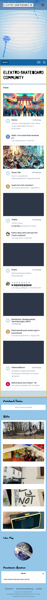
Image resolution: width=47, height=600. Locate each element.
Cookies (39, 589)
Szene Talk (16, 172)
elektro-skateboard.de (18, 4)
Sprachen (9, 589)
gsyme (23, 141)
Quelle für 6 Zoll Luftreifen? (22, 185)
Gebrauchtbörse (18, 367)
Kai (22, 238)
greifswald (24, 188)
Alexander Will (26, 385)
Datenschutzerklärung (24, 589)
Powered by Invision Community (23, 596)
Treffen (14, 220)
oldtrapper (24, 288)
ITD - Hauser (36, 594)
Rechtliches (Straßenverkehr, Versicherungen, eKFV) (23, 320)
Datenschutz (28, 592)
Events (14, 270)
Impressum (19, 592)
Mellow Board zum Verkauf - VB (23, 383)
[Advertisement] (23, 34)
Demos (15, 120)
